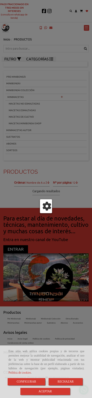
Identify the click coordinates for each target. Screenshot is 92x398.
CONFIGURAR (26, 381)
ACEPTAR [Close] (45, 391)
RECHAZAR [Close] (66, 381)
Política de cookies (19, 372)
